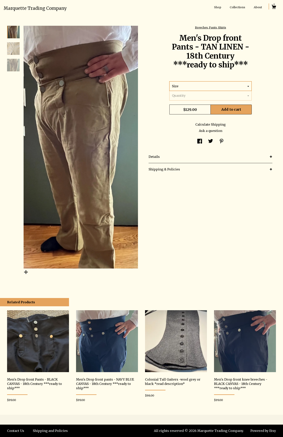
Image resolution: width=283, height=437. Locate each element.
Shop (217, 7)
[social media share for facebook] (199, 142)
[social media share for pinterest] (221, 142)
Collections (237, 7)
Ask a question (210, 131)
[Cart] (274, 7)
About (258, 7)
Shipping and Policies (50, 431)
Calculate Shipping (210, 124)
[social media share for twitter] (210, 142)
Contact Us (15, 431)
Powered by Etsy (263, 431)
